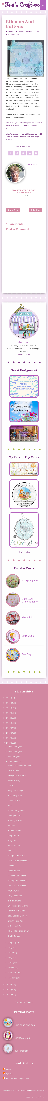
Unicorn (11, 785)
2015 (8, 990)
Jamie (8, 1069)
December (13, 747)
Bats (10, 805)
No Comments (13, 34)
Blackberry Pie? (15, 796)
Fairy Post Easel (15, 896)
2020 (8, 728)
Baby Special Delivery (17, 916)
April (10, 963)
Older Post (35, 210)
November (13, 752)
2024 (8, 708)
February (12, 973)
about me (24, 342)
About (34, 1097)
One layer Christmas (17, 886)
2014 (8, 995)
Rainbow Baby (14, 780)
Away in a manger (16, 790)
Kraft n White (13, 891)
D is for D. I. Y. (14, 926)
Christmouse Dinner (16, 921)
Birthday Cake (22, 1038)
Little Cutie (28, 636)
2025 (8, 703)
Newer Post (12, 210)
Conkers (11, 866)
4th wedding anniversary (18, 931)
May (10, 958)
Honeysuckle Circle (16, 911)
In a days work (14, 901)
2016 (8, 985)
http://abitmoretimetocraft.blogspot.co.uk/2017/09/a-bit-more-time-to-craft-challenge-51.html (24, 137)
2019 (8, 733)
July (10, 948)
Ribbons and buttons (17, 876)
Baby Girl (12, 841)
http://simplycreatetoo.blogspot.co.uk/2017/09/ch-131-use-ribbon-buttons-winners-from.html (24, 125)
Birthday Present (15, 821)
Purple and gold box (17, 811)
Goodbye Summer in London (20, 765)
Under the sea (14, 871)
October (12, 757)
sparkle (11, 851)
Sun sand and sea (25, 1025)
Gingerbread (13, 836)
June (10, 953)
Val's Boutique (14, 846)
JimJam (42, 1090)
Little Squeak (13, 770)
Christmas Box (14, 800)
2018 (8, 738)
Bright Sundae (14, 936)
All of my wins (24, 552)
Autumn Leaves (15, 831)
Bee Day (26, 654)
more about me (24, 354)
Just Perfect (21, 1051)
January (12, 978)
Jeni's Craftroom (24, 4)
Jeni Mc (11, 32)
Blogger (29, 1002)
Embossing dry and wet (18, 906)
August (11, 943)
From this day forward (17, 861)
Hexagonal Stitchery (17, 775)
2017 (8, 743)
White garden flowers (17, 881)
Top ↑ (42, 1097)
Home (27, 1097)
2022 (8, 718)
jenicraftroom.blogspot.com (18, 1078)
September (13, 762)
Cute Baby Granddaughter (30, 600)
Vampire (11, 826)
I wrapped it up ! (15, 815)
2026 (8, 698)
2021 (8, 723)
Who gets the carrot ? (17, 856)
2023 (8, 713)
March (11, 968)
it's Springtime (30, 580)
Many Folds (28, 617)
